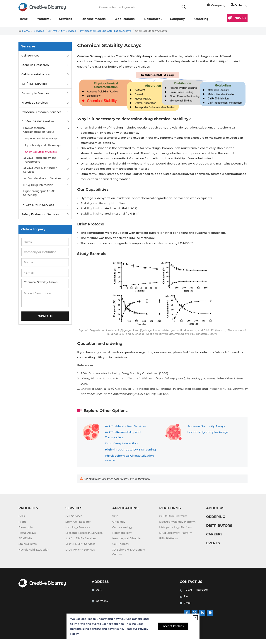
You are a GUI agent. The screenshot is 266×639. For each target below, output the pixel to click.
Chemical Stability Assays (151, 30)
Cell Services (30, 55)
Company (177, 19)
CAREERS (214, 534)
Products (42, 19)
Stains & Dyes (27, 544)
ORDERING (215, 517)
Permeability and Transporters (40, 159)
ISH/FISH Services (34, 83)
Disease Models (93, 19)
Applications (125, 19)
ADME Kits (25, 538)
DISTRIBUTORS (219, 526)
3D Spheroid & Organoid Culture (128, 552)
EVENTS (213, 543)
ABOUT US (215, 508)
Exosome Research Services (41, 112)
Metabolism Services (125, 426)
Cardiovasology (122, 527)
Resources (152, 19)
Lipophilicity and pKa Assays (208, 432)
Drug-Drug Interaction (121, 443)
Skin (115, 516)
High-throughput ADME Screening (130, 449)
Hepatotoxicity (122, 533)
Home (23, 19)
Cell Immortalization (35, 74)
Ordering (239, 5)
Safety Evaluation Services (40, 214)
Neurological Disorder (126, 538)
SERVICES (73, 508)
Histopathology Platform (175, 527)
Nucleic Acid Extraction (33, 549)
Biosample (25, 527)
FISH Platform (168, 538)
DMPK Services (62, 30)
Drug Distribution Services (40, 169)
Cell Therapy (120, 544)
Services (65, 19)
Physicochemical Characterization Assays (105, 30)
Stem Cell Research (35, 65)
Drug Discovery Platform (175, 533)
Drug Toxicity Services (80, 549)
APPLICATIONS (125, 508)
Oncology (118, 521)
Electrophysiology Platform (177, 521)
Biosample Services (35, 93)
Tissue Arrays (27, 533)
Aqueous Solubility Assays (206, 426)
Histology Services (34, 102)
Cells (21, 516)
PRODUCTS (28, 508)
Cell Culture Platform (173, 516)
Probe (22, 521)
